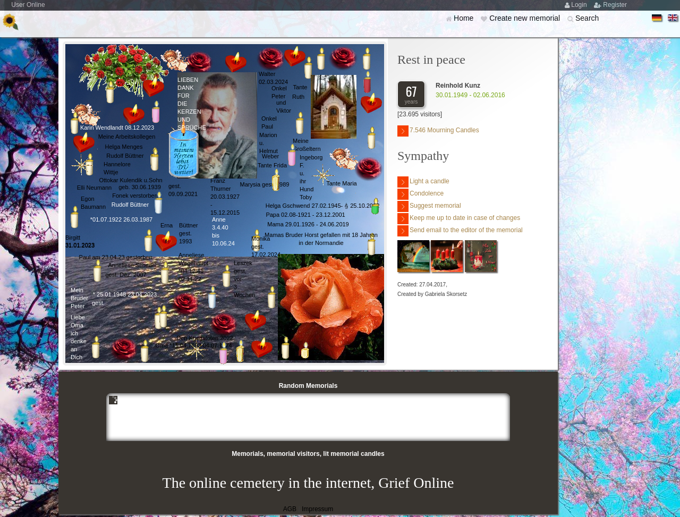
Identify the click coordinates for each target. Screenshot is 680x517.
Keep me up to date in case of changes (458, 218)
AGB (289, 509)
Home (464, 18)
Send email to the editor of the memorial (460, 230)
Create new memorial (525, 18)
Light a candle (423, 182)
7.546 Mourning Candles (438, 131)
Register (615, 5)
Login (580, 5)
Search (587, 18)
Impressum (317, 509)
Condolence (420, 194)
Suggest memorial (429, 206)
